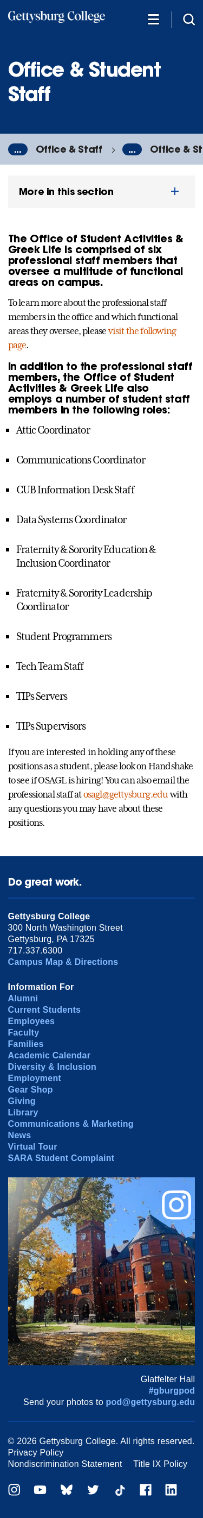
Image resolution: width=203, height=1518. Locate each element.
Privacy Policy (36, 1452)
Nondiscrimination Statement (65, 1464)
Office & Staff (69, 149)
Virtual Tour (32, 1146)
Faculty (24, 1032)
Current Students (44, 1009)
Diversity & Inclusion (52, 1066)
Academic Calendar (49, 1055)
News (19, 1135)
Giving (22, 1101)
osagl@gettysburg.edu (125, 794)
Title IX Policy (160, 1464)
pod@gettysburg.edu (150, 1402)
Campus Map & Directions (63, 962)
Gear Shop (30, 1089)
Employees (31, 1021)
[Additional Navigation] (153, 18)
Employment (34, 1078)
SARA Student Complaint (61, 1158)
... (18, 149)
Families (26, 1044)
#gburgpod (172, 1390)
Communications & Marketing (71, 1123)
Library (23, 1112)
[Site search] (189, 18)
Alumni (23, 998)
